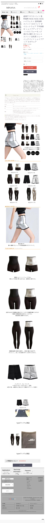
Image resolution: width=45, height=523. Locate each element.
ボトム (28, 482)
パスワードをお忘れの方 (9, 493)
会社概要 (8, 503)
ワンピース (29, 485)
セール (22, 12)
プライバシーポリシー (36, 503)
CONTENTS (40, 477)
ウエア (41, 53)
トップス (28, 481)
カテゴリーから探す (29, 478)
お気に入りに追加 (30, 71)
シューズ (28, 484)
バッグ (28, 486)
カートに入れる (30, 67)
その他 (25, 54)
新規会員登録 (9, 484)
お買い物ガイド (22, 503)
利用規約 (8, 505)
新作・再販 (5, 12)
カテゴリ (31, 12)
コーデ (41, 11)
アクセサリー (29, 488)
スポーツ (25, 53)
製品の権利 (36, 505)
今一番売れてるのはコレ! (40, 481)
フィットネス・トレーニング (33, 53)
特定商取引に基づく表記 (22, 505)
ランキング (14, 12)
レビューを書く (22, 465)
